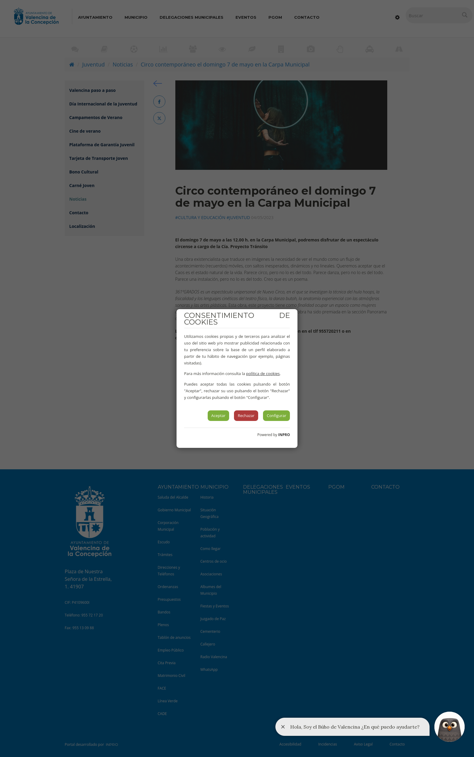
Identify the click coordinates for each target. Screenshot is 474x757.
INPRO (284, 434)
